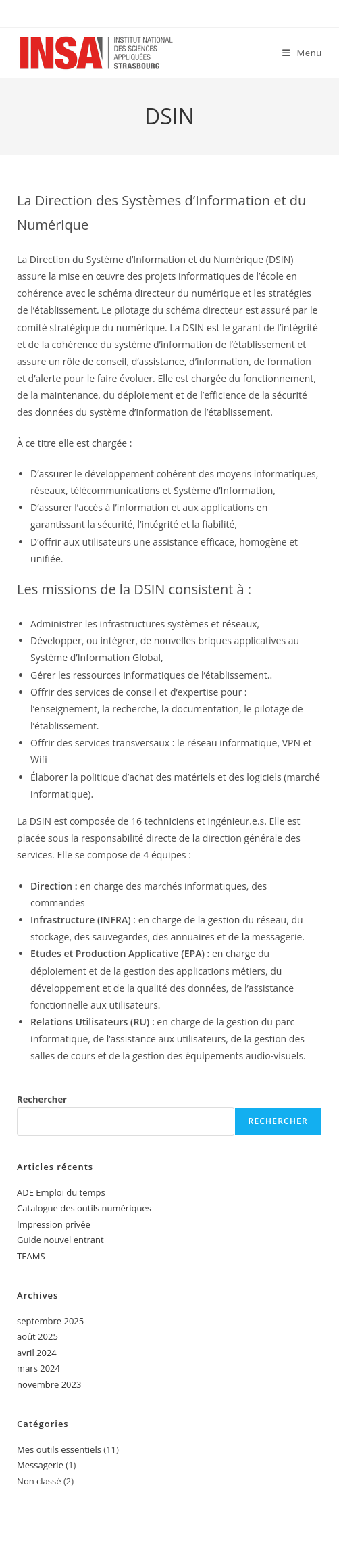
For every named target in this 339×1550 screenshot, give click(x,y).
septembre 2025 (50, 1321)
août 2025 (37, 1336)
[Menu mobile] (302, 53)
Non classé (39, 1481)
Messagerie (40, 1465)
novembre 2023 (49, 1384)
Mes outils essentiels (59, 1449)
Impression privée (53, 1224)
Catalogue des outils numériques (84, 1208)
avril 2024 (37, 1353)
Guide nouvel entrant (60, 1240)
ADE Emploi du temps (61, 1192)
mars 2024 (38, 1368)
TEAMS (31, 1256)
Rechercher (42, 1099)
